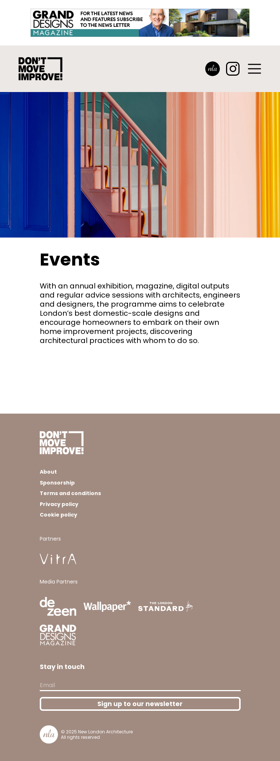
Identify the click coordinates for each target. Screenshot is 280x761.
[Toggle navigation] (255, 69)
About (48, 471)
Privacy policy (59, 504)
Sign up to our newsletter (140, 704)
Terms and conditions (70, 493)
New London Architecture (105, 732)
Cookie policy (58, 514)
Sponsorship (57, 482)
